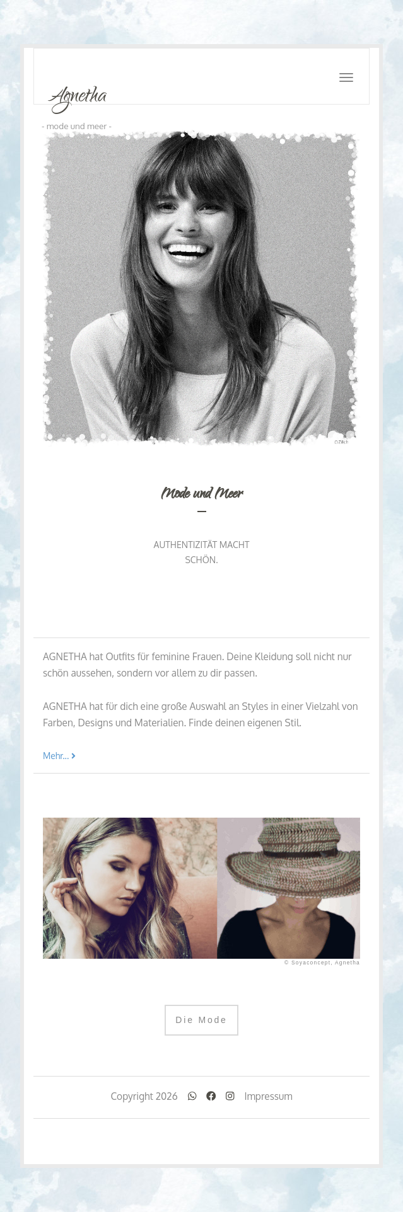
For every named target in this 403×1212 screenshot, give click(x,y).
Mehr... (59, 755)
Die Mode (201, 1020)
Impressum (268, 1096)
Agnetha (76, 96)
